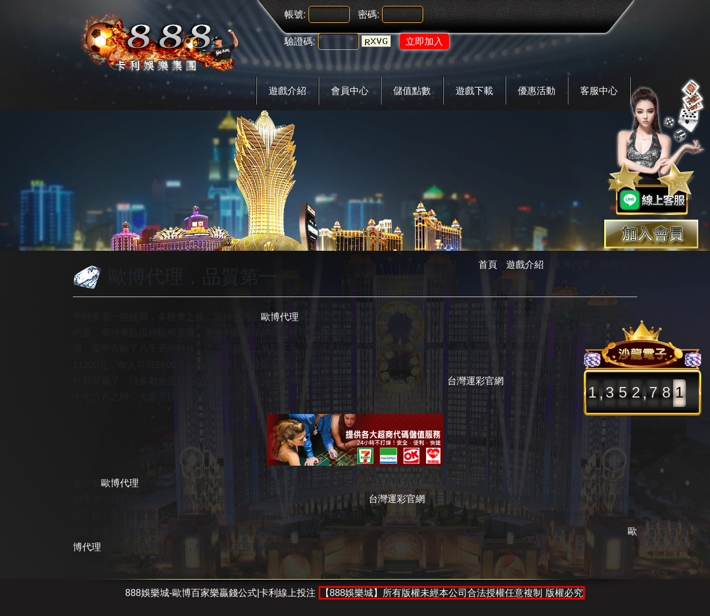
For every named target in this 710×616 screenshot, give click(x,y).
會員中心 (350, 91)
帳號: (295, 14)
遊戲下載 (474, 91)
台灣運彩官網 (475, 381)
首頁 (487, 265)
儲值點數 (412, 91)
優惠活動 (536, 91)
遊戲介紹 (287, 91)
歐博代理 (280, 317)
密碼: (368, 14)
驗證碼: (299, 41)
